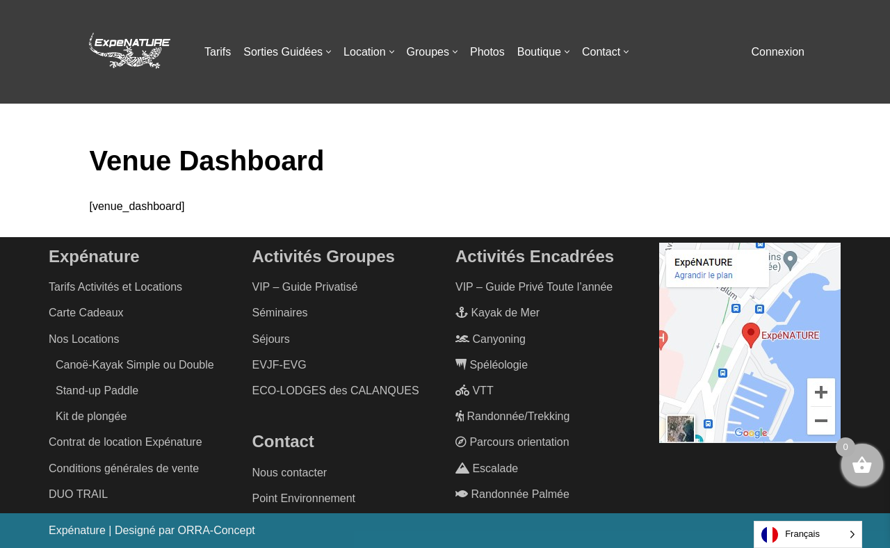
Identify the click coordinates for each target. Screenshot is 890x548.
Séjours (271, 339)
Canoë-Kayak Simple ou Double (135, 365)
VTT (474, 390)
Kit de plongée (91, 416)
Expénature (77, 530)
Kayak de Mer (497, 313)
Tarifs (217, 52)
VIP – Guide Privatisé (305, 287)
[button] (328, 51)
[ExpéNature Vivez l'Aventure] (128, 52)
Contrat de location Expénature (125, 442)
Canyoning (490, 339)
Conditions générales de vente (124, 468)
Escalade (486, 468)
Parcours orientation (512, 442)
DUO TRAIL (78, 494)
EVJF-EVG (279, 365)
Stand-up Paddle (97, 390)
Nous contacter (289, 472)
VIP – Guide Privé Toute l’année (534, 287)
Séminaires (280, 313)
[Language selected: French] (808, 534)
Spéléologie (491, 365)
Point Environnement (304, 498)
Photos (487, 52)
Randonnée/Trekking (512, 416)
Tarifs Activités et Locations (115, 287)
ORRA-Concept (216, 530)
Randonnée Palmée (512, 494)
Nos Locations (84, 339)
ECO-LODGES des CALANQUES (335, 390)
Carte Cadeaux (86, 313)
